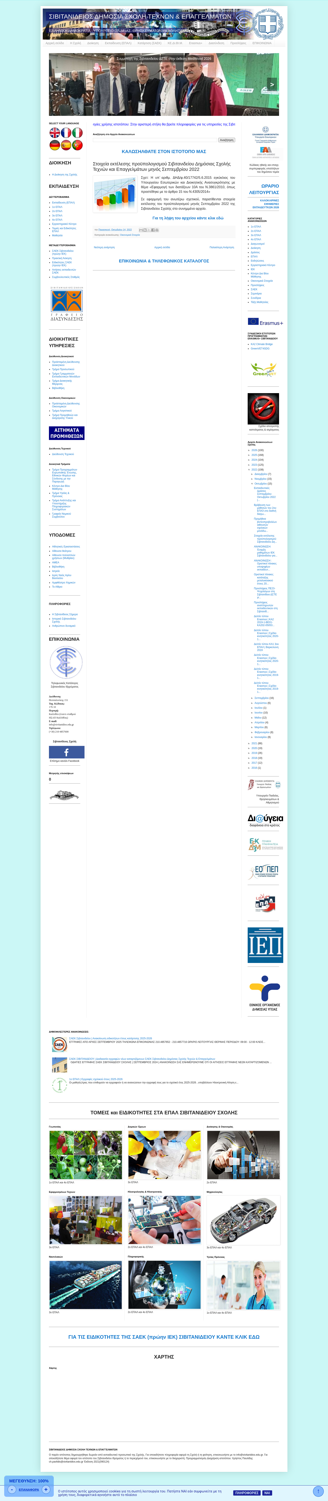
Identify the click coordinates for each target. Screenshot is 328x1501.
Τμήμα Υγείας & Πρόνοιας (60, 494)
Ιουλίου (259, 707)
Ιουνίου (259, 712)
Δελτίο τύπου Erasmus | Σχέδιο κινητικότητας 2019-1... (266, 673)
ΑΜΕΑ (55, 562)
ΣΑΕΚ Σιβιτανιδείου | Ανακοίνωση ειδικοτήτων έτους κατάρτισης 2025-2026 (110, 1038)
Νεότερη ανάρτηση (104, 247)
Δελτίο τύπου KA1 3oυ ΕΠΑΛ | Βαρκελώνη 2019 (266, 647)
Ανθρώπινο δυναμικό (64, 625)
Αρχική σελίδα (55, 43)
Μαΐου (258, 717)
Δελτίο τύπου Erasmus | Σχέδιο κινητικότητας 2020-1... (266, 635)
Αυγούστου (261, 703)
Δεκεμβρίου (261, 474)
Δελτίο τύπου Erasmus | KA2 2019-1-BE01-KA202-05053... (264, 621)
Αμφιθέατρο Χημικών (63, 582)
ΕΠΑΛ (254, 256)
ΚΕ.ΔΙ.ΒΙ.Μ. (175, 43)
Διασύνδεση (216, 43)
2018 (255, 758)
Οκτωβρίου (261, 483)
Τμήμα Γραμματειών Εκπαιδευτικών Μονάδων (66, 375)
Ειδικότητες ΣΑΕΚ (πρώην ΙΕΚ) (62, 264)
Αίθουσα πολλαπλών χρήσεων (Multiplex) (63, 557)
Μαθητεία (57, 235)
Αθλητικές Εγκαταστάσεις (66, 546)
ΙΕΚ (253, 269)
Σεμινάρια (256, 293)
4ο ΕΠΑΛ (57, 219)
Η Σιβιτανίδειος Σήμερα (65, 614)
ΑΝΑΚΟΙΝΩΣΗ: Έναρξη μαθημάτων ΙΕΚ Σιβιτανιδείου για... (265, 551)
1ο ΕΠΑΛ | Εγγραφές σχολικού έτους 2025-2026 (96, 1079)
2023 (255, 464)
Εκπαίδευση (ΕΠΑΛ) (118, 43)
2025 (255, 455)
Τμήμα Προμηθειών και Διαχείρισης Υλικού (65, 416)
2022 (255, 469)
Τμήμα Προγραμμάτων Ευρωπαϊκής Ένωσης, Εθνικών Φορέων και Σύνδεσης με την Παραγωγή (64, 475)
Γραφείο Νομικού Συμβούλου (61, 515)
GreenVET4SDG (260, 348)
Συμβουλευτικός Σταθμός (66, 277)
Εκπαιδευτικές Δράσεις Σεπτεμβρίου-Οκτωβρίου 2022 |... (265, 494)
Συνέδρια (256, 298)
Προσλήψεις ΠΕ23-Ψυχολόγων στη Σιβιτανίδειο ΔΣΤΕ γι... (265, 593)
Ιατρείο (56, 571)
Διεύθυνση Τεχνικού (63, 454)
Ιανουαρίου (261, 737)
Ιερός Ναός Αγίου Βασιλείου (61, 577)
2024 (255, 459)
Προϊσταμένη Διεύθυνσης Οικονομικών (66, 405)
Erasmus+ (195, 43)
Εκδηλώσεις (257, 260)
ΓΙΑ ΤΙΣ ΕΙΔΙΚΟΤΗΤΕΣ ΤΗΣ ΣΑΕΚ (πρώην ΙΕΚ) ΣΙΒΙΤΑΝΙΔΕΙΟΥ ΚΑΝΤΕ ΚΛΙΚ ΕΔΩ (164, 1337)
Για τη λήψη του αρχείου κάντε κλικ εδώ (187, 218)
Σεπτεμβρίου (262, 698)
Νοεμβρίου (261, 478)
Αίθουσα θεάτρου (61, 551)
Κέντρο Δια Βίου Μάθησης (61, 487)
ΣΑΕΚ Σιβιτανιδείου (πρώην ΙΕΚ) (63, 252)
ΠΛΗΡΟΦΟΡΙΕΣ (247, 1493)
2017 (255, 762)
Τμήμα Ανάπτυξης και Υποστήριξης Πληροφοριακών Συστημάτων (64, 505)
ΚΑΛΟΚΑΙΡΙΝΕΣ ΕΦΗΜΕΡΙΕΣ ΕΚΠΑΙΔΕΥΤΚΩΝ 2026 (266, 204)
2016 (255, 767)
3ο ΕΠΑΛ (57, 215)
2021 (255, 743)
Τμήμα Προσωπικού (63, 369)
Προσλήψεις (238, 43)
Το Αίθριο (57, 586)
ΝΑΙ (267, 1493)
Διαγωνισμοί (257, 243)
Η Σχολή (75, 43)
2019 (255, 753)
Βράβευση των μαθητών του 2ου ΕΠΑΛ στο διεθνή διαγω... (265, 509)
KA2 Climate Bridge (262, 344)
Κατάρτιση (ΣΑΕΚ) (149, 43)
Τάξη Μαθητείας (259, 302)
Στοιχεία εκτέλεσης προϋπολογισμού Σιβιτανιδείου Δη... (265, 538)
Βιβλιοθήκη (58, 388)
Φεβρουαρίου (262, 732)
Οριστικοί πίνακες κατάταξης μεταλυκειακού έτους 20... (263, 579)
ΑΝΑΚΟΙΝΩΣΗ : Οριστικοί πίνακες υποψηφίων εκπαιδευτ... (265, 565)
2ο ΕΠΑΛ (57, 211)
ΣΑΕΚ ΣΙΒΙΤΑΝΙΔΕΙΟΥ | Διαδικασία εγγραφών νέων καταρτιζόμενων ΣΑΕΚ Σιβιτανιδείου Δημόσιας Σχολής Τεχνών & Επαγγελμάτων (142, 1058)
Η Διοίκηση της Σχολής (64, 174)
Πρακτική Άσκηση (62, 258)
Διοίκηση (93, 43)
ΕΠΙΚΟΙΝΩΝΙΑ (262, 43)
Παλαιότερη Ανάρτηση (222, 247)
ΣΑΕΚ (254, 289)
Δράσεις (255, 252)
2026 (255, 450)
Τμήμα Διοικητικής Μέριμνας (62, 382)
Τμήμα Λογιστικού (62, 410)
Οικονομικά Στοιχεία (130, 235)
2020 (255, 748)
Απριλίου (260, 722)
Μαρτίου (260, 727)
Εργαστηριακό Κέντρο (64, 223)
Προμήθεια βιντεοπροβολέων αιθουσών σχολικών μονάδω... (265, 524)
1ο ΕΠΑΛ (57, 207)
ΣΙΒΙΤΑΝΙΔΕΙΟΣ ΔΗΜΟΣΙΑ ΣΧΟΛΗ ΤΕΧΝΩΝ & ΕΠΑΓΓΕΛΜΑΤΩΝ (140, 16)
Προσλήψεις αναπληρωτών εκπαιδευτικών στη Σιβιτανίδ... (266, 607)
